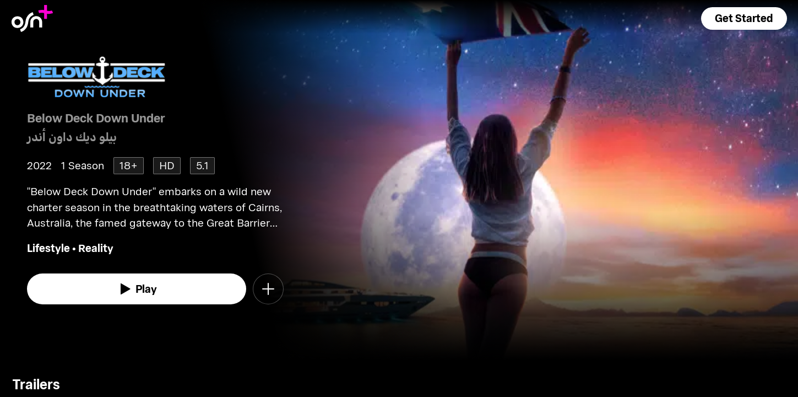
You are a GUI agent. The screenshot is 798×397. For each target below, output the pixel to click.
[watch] (137, 288)
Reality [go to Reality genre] (95, 247)
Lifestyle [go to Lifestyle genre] (48, 247)
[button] (744, 18)
